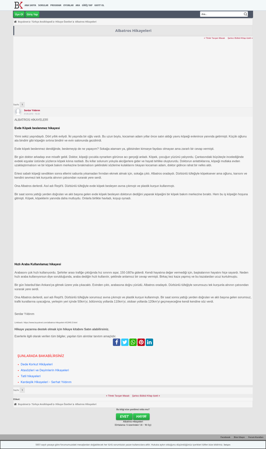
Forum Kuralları (255, 437)
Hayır (141, 416)
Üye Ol (19, 14)
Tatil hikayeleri (31, 376)
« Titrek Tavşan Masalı (214, 38)
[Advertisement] (133, 67)
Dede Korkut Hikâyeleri (37, 364)
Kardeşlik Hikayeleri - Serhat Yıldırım (46, 382)
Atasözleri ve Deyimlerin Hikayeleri (45, 370)
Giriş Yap (87, 5)
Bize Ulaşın (239, 437)
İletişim (227, 444)
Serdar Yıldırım (32, 110)
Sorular (43, 5)
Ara (78, 5)
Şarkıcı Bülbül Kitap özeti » (240, 38)
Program (55, 5)
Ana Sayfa (30, 5)
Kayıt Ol (99, 5)
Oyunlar (68, 5)
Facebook (225, 437)
